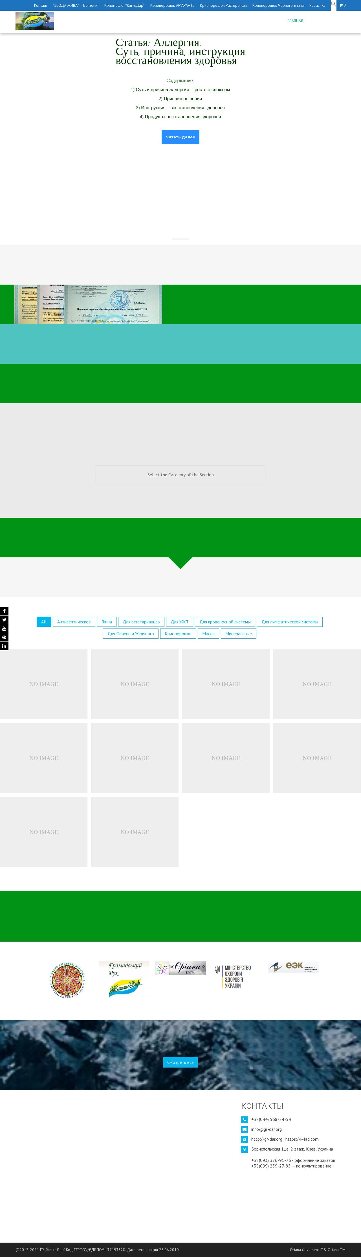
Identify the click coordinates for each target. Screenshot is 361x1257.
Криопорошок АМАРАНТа (172, 5)
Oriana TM (336, 1249)
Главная (295, 20)
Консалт (40, 5)
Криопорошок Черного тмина (278, 5)
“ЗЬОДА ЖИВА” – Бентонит (76, 5)
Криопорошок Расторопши (223, 5)
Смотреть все (180, 1062)
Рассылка (317, 5)
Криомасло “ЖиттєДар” (124, 5)
